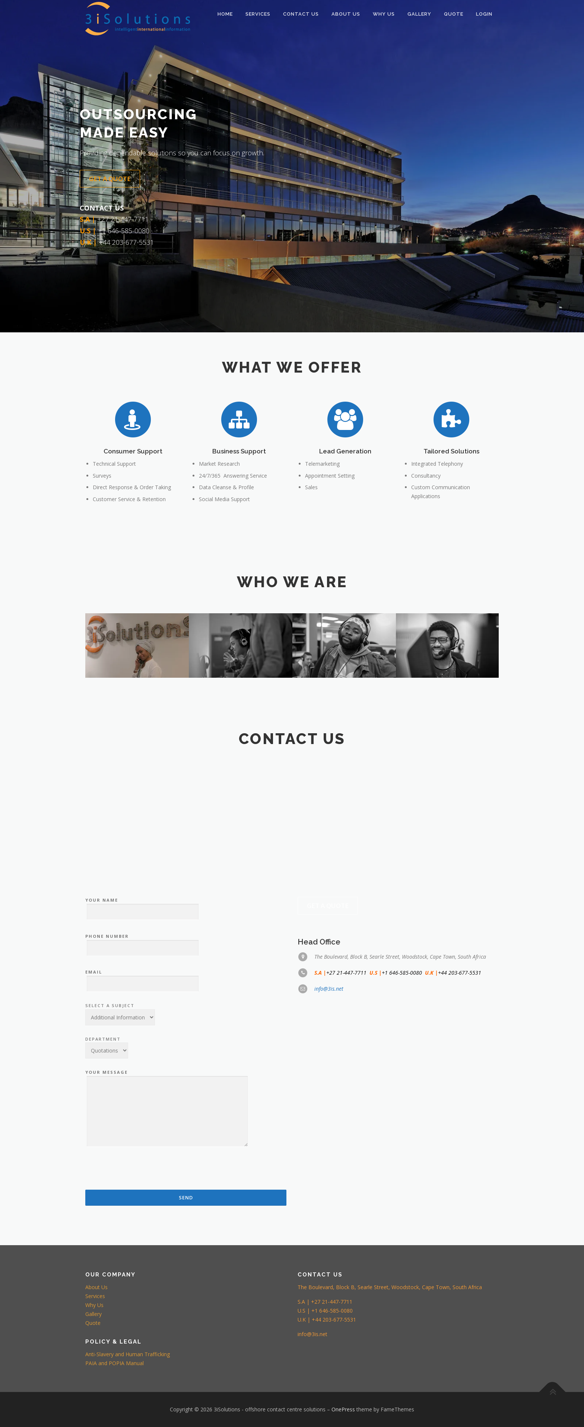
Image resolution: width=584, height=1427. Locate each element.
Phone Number (142, 1145)
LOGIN (484, 14)
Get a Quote (110, 178)
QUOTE (453, 14)
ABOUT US (345, 14)
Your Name (142, 1109)
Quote (93, 1322)
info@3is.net (328, 1191)
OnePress (343, 1409)
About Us (96, 1287)
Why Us (94, 1305)
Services (95, 1296)
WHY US (384, 14)
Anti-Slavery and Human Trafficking (127, 1354)
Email (142, 1181)
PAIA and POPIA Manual (114, 1363)
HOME (225, 14)
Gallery (419, 14)
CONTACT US (301, 14)
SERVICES (257, 14)
